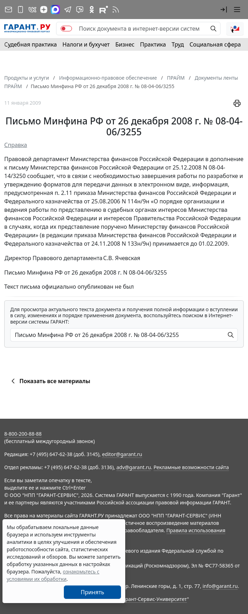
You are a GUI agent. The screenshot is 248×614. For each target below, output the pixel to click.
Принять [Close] (92, 592)
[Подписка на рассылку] (8, 9)
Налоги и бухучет (86, 44)
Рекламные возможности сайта (191, 467)
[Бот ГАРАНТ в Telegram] (79, 9)
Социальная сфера (215, 44)
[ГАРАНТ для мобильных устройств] (20, 9)
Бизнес (124, 44)
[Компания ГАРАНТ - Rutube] (103, 9)
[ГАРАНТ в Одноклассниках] (91, 9)
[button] (223, 9)
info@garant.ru (220, 586)
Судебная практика (30, 44)
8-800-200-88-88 (23, 433)
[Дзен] (43, 9)
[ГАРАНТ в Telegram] (67, 9)
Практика (153, 44)
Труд (177, 44)
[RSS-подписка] (115, 9)
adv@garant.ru (133, 467)
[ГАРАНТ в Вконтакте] (32, 9)
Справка (15, 145)
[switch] (66, 28)
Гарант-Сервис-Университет (153, 599)
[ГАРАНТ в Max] (55, 9)
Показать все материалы (49, 381)
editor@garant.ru (122, 454)
